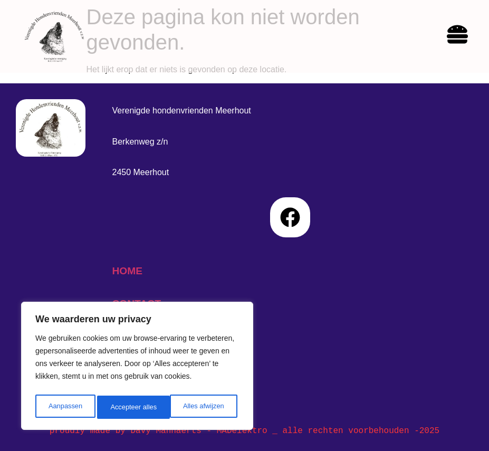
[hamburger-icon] (457, 36)
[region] (137, 368)
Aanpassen (64, 407)
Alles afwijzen (130, 407)
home (127, 270)
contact (136, 303)
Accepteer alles (203, 407)
